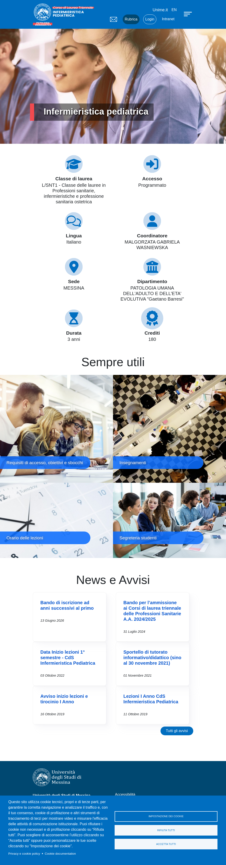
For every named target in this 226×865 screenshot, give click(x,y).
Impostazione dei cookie (166, 816)
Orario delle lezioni (56, 520)
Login (149, 19)
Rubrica (131, 19)
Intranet (168, 19)
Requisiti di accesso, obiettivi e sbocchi (56, 429)
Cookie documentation (60, 853)
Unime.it (160, 10)
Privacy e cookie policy (24, 853)
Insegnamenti (169, 429)
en (174, 10)
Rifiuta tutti (166, 830)
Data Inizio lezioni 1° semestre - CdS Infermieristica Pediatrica (67, 657)
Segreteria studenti (169, 520)
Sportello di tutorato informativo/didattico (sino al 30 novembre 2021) (152, 657)
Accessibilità (125, 794)
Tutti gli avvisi (177, 731)
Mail (113, 19)
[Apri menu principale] (188, 14)
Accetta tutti (166, 844)
